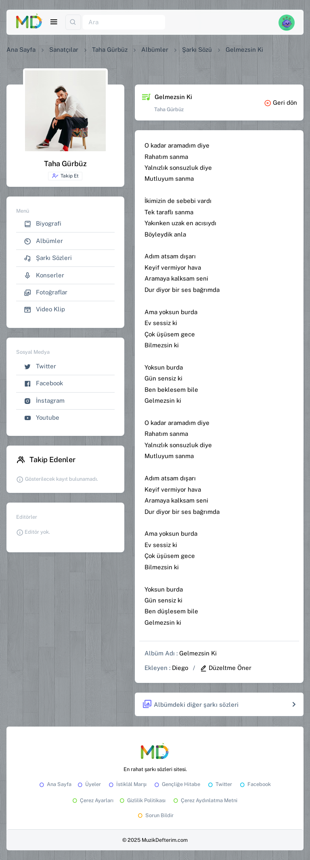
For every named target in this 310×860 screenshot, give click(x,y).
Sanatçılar (63, 49)
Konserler (44, 275)
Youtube (41, 418)
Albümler (154, 49)
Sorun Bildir (155, 815)
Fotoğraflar (45, 292)
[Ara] (124, 22)
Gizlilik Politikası (141, 800)
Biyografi (42, 224)
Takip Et (65, 176)
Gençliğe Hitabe (176, 784)
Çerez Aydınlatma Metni (204, 800)
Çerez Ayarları (92, 800)
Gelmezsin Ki (198, 653)
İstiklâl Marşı (127, 784)
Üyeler (88, 784)
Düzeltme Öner (225, 667)
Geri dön (280, 102)
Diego (180, 667)
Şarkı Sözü (197, 49)
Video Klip (44, 309)
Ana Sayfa (21, 49)
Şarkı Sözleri (48, 258)
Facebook (43, 383)
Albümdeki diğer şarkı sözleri (190, 704)
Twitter (40, 366)
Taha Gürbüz (110, 49)
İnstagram (44, 401)
